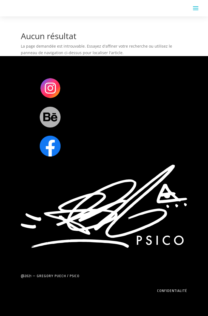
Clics (50, 88)
